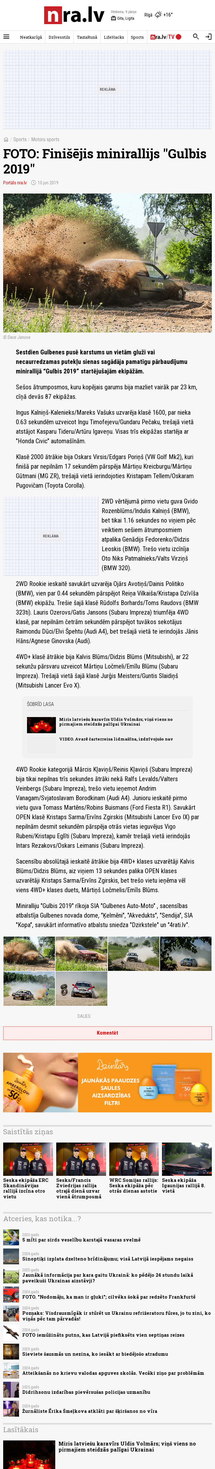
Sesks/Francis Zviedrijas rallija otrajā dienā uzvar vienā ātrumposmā (78, 1188)
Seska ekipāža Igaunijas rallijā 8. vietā (183, 1185)
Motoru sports (45, 139)
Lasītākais (20, 1429)
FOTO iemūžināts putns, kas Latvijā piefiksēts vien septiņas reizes (103, 1335)
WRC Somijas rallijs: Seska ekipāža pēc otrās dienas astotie (133, 1185)
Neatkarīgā (31, 37)
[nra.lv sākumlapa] (74, 15)
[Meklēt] (196, 36)
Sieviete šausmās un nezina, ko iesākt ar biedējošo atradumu (95, 1354)
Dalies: (84, 1016)
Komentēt (107, 1033)
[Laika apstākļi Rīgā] (158, 15)
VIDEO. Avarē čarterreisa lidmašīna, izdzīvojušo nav (116, 738)
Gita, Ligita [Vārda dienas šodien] (122, 18)
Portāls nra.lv (15, 182)
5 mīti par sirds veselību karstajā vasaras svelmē (81, 1240)
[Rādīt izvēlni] (6, 36)
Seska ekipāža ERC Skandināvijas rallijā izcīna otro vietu (25, 1188)
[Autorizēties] (208, 36)
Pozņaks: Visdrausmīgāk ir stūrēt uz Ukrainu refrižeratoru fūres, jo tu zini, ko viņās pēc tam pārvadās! (116, 1315)
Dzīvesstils (59, 37)
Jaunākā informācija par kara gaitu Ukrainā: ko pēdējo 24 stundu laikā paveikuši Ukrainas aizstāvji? (107, 1277)
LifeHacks (114, 37)
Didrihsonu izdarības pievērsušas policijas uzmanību (86, 1392)
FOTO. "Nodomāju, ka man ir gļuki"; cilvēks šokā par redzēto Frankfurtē (109, 1297)
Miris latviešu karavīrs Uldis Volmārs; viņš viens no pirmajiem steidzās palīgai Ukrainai (116, 722)
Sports (137, 37)
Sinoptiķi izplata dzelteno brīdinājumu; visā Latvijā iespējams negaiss (107, 1259)
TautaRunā (87, 37)
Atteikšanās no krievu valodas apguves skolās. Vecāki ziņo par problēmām (113, 1373)
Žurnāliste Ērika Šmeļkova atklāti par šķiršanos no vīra (89, 1411)
